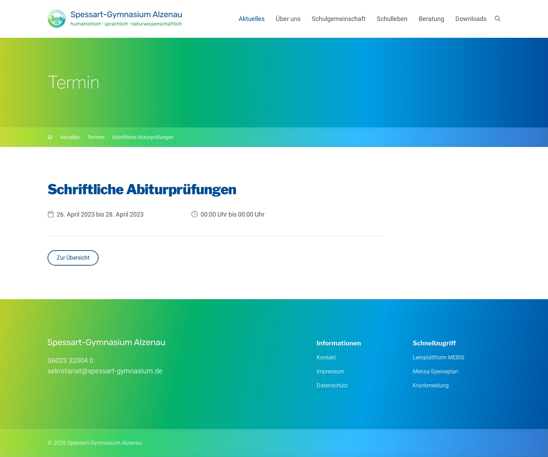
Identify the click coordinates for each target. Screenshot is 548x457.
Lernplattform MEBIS (438, 357)
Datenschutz (332, 385)
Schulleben (392, 18)
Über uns (288, 18)
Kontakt (326, 357)
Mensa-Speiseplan (435, 371)
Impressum (330, 371)
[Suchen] (497, 18)
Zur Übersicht (73, 257)
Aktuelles (252, 18)
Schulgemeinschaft (339, 18)
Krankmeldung (431, 385)
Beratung (431, 18)
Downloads (470, 18)
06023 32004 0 (70, 360)
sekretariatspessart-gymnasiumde (105, 371)
